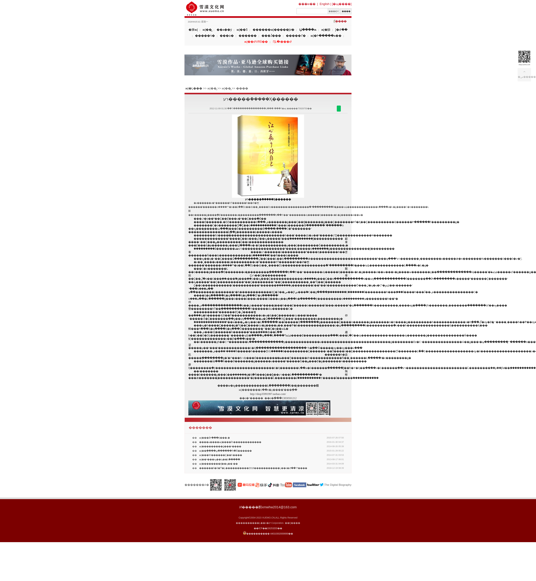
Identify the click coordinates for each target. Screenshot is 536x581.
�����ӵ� (205, 35)
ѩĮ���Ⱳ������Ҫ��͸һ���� (220, 455)
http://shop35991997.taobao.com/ (268, 394)
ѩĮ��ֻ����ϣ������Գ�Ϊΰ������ (225, 450)
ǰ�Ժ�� (341, 29)
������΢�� (339, 109)
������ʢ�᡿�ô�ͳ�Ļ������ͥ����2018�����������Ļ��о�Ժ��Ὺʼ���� (253, 468)
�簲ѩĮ (193, 29)
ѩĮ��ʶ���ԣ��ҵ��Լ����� (219, 459)
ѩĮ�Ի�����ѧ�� (326, 35)
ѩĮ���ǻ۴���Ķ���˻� (214, 437)
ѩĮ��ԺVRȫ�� (256, 41)
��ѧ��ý (224, 29)
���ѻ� (227, 35)
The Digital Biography (337, 484)
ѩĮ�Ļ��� (193, 88)
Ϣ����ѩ (307, 29)
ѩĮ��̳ (207, 29)
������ (248, 35)
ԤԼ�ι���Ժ (282, 41)
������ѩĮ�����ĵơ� (273, 29)
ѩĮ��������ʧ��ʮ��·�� (218, 463)
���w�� (307, 4)
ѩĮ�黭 (325, 29)
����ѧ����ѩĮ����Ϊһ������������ (230, 442)
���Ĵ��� (271, 35)
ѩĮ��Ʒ (242, 29)
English (324, 4)
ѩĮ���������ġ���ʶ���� (220, 446)
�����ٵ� (296, 35)
